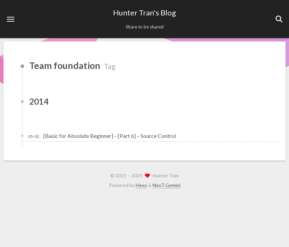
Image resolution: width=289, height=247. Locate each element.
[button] (10, 19)
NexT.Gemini (166, 185)
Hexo (141, 185)
